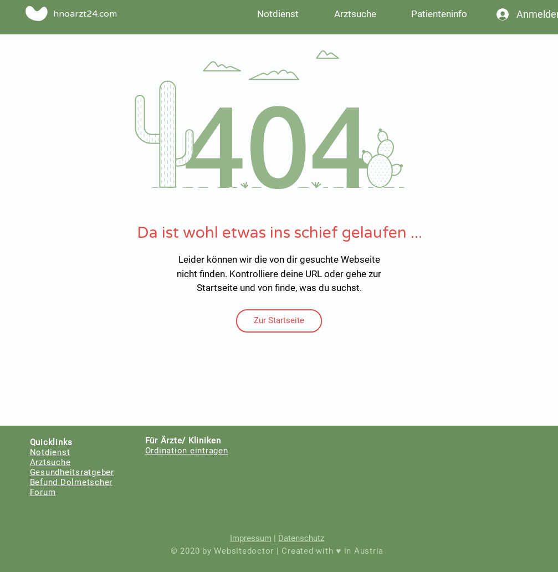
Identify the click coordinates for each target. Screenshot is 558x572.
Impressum (251, 538)
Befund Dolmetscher (71, 482)
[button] (439, 14)
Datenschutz (301, 538)
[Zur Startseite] (279, 321)
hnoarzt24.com (85, 13)
